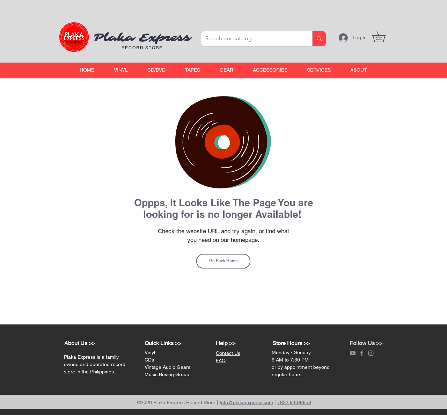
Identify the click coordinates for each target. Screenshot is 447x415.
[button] (121, 70)
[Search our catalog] (251, 38)
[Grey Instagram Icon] (370, 353)
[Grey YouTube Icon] (352, 353)
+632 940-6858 (294, 402)
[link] (384, 36)
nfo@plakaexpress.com (247, 402)
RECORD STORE (142, 47)
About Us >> (79, 343)
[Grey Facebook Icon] (361, 353)
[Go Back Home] (223, 261)
